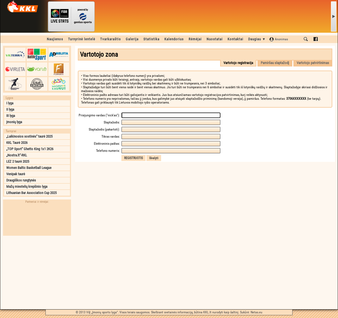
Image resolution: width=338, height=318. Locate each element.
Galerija (132, 39)
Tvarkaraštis (110, 39)
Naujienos (55, 39)
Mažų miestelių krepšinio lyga (26, 186)
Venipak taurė (15, 174)
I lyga (9, 103)
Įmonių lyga (14, 122)
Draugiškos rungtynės (21, 180)
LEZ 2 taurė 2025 (17, 161)
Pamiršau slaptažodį (275, 63)
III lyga (10, 116)
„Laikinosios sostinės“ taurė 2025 (29, 136)
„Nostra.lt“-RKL (16, 155)
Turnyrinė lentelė (81, 39)
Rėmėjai (195, 39)
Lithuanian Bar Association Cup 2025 (31, 193)
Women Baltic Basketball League (28, 168)
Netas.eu (256, 312)
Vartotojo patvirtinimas (313, 63)
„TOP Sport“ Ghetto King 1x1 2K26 (29, 149)
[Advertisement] (37, 272)
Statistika (151, 39)
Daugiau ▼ (257, 39)
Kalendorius (174, 39)
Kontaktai (235, 39)
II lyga (10, 109)
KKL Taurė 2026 (16, 143)
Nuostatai (215, 39)
